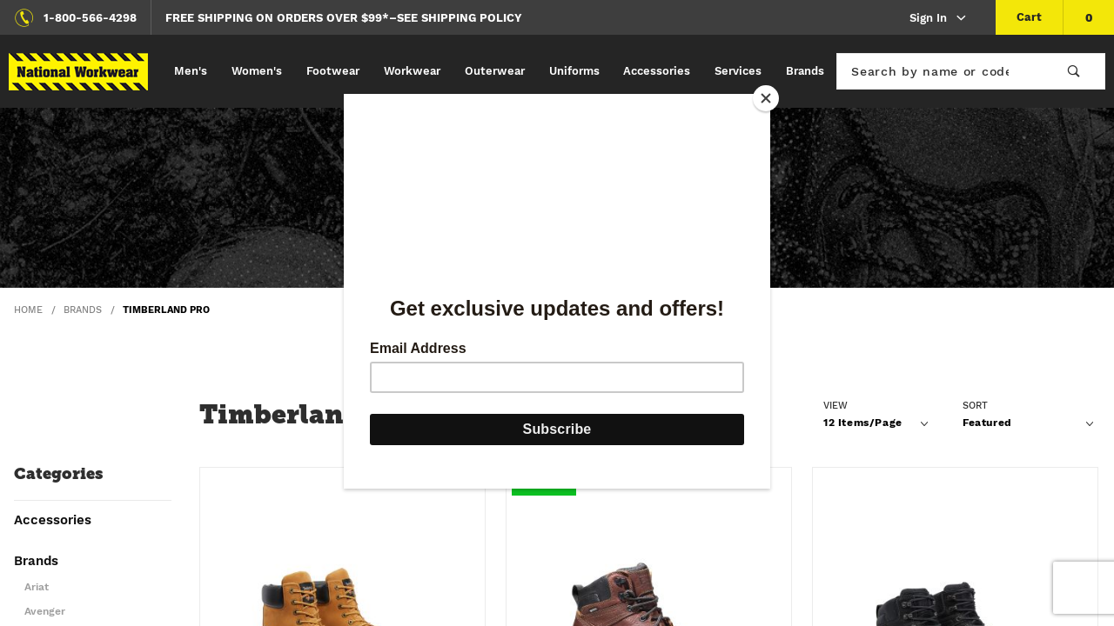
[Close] (766, 98)
